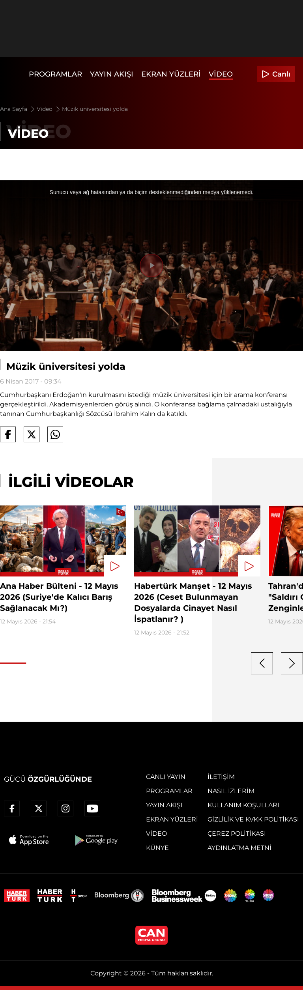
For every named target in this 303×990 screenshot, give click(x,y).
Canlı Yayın (165, 776)
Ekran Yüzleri (171, 74)
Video (221, 74)
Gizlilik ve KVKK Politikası (253, 819)
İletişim (221, 776)
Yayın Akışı (111, 74)
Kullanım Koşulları (243, 805)
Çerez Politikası (237, 833)
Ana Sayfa (18, 108)
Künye (157, 848)
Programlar (55, 74)
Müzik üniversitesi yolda (95, 108)
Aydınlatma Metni (239, 848)
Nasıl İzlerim (231, 791)
